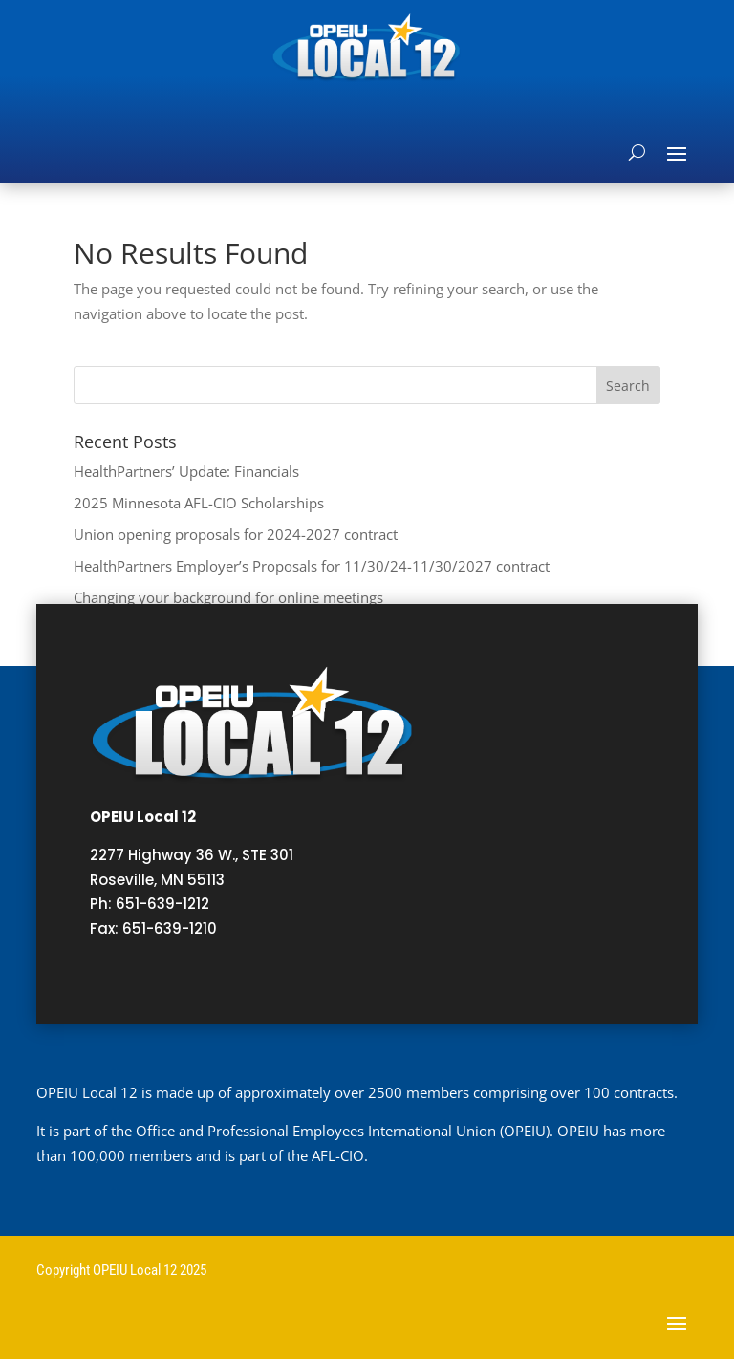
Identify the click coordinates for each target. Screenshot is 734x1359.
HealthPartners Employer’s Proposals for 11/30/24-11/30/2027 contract (312, 565)
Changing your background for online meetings (228, 597)
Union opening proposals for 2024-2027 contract (236, 534)
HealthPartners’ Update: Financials (186, 471)
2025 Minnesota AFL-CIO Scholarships (199, 502)
